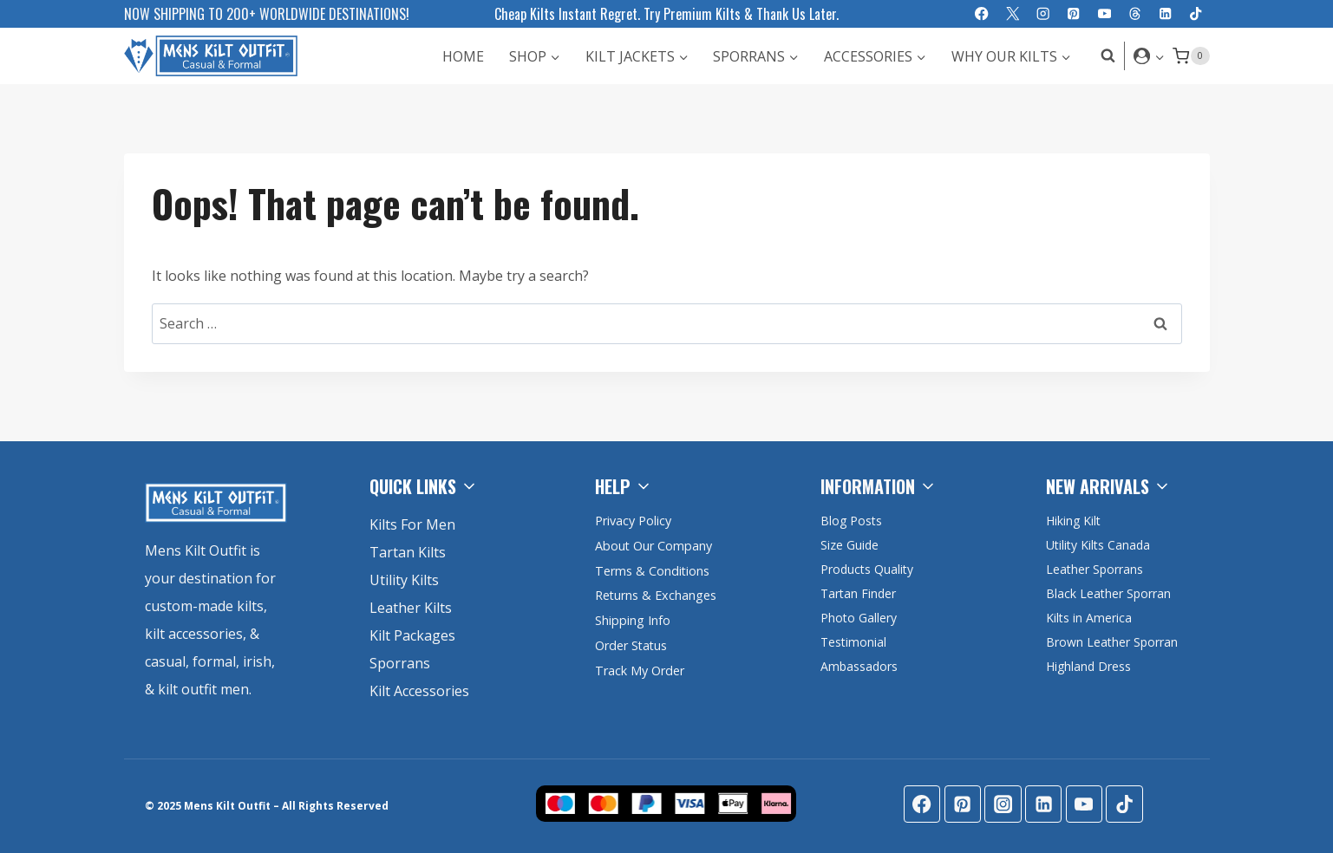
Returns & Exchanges (656, 595)
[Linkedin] (1165, 14)
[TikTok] (1196, 14)
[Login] (1149, 55)
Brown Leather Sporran (1112, 642)
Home (463, 56)
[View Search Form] (1103, 56)
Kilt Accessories (419, 690)
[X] (1012, 14)
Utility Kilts (404, 579)
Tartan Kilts (407, 552)
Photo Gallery (858, 617)
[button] (1159, 56)
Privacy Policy (633, 520)
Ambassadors (859, 666)
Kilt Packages (412, 635)
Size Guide (849, 545)
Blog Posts (851, 520)
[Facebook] (982, 14)
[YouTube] (1104, 14)
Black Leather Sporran (1108, 593)
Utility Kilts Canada (1098, 545)
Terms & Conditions (652, 571)
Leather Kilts (410, 607)
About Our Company (654, 545)
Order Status (632, 645)
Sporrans (399, 663)
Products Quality (866, 569)
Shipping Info (632, 620)
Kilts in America (1089, 617)
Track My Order (639, 670)
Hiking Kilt (1073, 520)
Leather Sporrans (1094, 569)
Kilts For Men (412, 524)
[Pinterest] (1074, 14)
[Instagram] (1042, 14)
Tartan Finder (858, 593)
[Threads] (1134, 14)
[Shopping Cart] (1191, 56)
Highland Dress (1088, 666)
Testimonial (853, 642)
